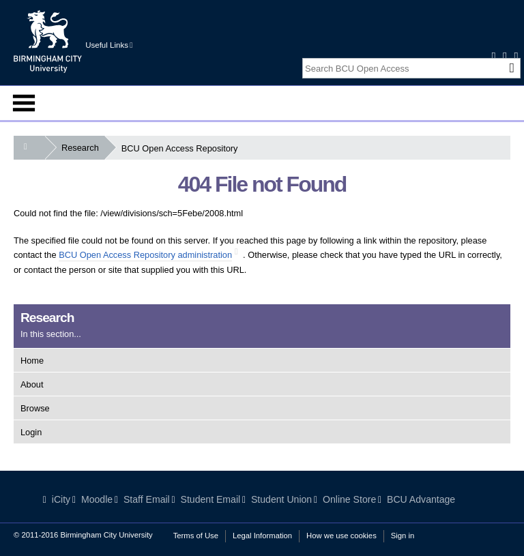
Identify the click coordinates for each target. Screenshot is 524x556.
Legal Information (262, 535)
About (31, 384)
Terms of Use (195, 535)
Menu (24, 103)
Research (82, 148)
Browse (35, 408)
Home (32, 360)
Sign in (402, 535)
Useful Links (108, 45)
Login (31, 432)
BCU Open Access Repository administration (145, 255)
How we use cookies (341, 535)
